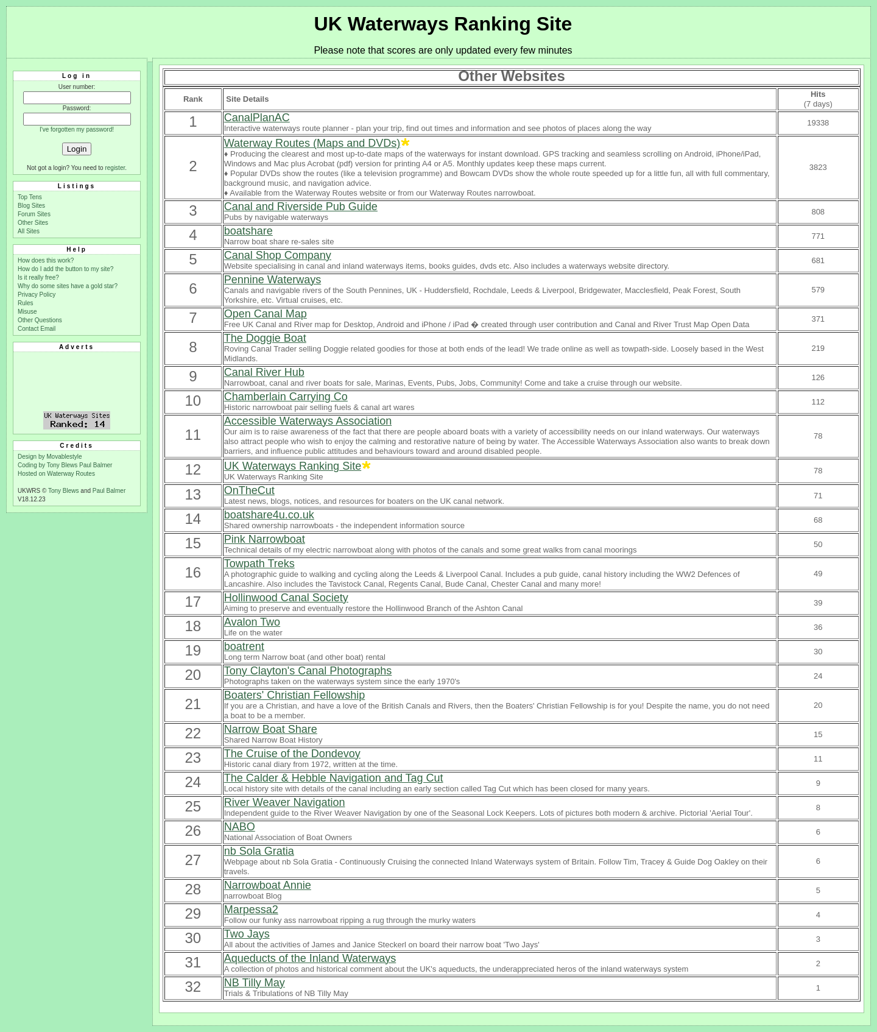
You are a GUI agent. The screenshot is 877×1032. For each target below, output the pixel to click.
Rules (25, 303)
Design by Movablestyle (50, 456)
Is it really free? (38, 277)
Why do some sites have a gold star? (68, 286)
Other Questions (40, 320)
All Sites (29, 231)
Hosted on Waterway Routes (56, 473)
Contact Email (36, 328)
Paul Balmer (95, 465)
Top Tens (30, 197)
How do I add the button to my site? (65, 269)
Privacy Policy (36, 294)
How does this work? (46, 260)
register (115, 167)
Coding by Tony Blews (48, 465)
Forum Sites (34, 214)
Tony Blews (63, 490)
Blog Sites (31, 205)
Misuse (27, 311)
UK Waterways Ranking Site (443, 24)
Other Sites (33, 222)
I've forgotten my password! (77, 129)
